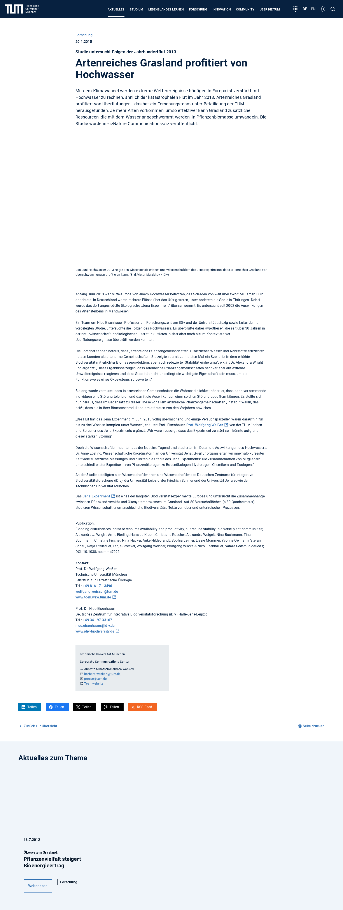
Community (245, 9)
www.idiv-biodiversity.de (94, 631)
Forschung (198, 9)
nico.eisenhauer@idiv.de (95, 626)
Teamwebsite (93, 683)
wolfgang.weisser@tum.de (96, 591)
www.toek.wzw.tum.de (93, 597)
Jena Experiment (96, 496)
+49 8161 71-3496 (97, 586)
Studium (136, 9)
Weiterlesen (37, 886)
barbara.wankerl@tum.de (102, 674)
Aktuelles (116, 9)
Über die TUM (270, 9)
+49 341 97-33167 (97, 620)
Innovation (222, 9)
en (313, 9)
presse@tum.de (95, 678)
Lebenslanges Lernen (166, 9)
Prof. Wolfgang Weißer (204, 425)
